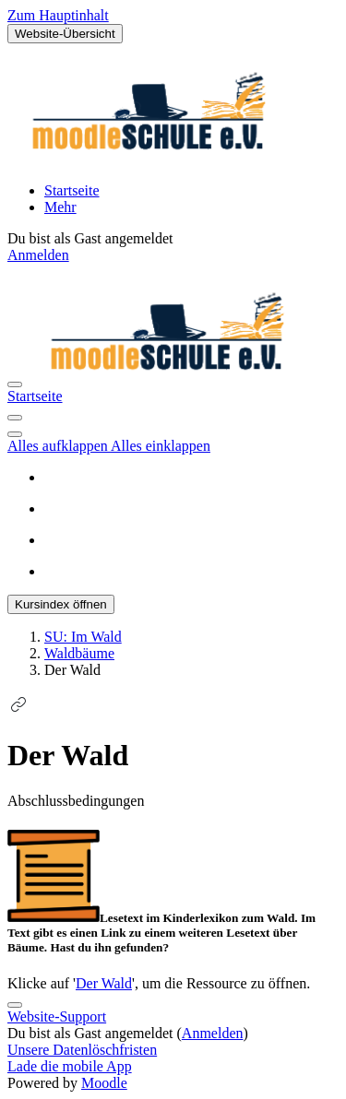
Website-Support (56, 1016)
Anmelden (38, 255)
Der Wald (104, 983)
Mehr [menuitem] (60, 207)
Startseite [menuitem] (72, 190)
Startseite (35, 396)
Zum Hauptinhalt (58, 15)
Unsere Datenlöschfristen (82, 1050)
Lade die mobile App (69, 1066)
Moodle (104, 1083)
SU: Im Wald (83, 636)
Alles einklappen (160, 446)
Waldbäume (79, 653)
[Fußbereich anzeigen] (14, 1005)
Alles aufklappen (59, 446)
